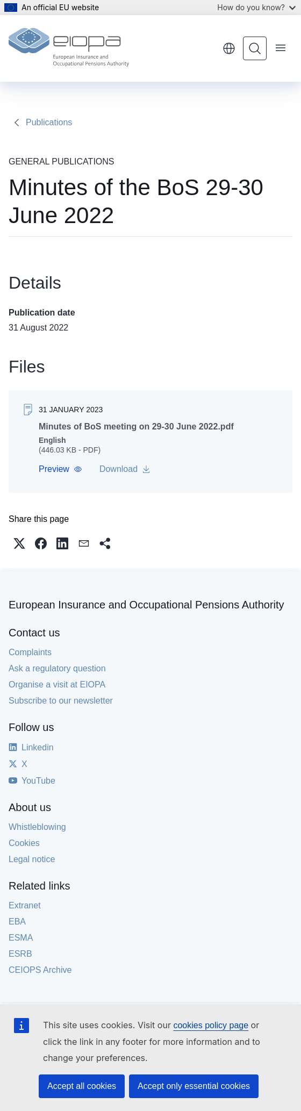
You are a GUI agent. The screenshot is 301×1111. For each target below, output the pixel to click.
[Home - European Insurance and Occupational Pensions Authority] (69, 48)
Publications (49, 122)
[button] (60, 469)
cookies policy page (210, 1025)
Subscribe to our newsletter (61, 700)
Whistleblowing (37, 827)
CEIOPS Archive (40, 969)
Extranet (25, 905)
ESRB (20, 953)
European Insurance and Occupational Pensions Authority (146, 605)
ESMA (21, 937)
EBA (17, 921)
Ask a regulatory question (57, 668)
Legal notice (32, 859)
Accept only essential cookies (194, 1086)
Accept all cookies (81, 1086)
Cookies (24, 843)
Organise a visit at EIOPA (57, 684)
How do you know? (256, 7)
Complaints (30, 652)
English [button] (229, 48)
